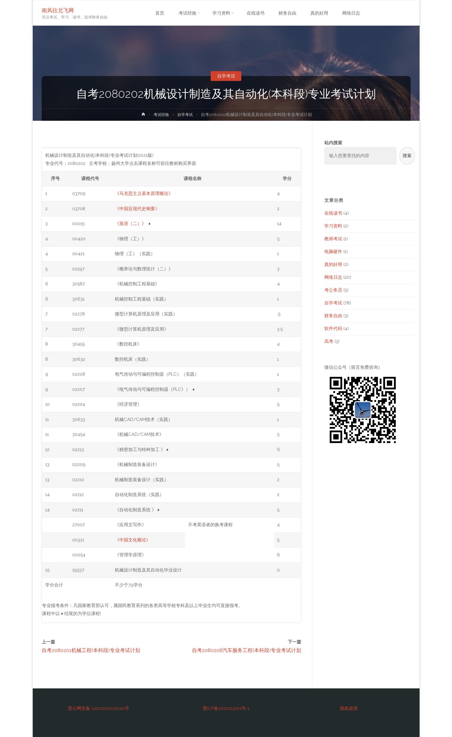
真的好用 (333, 264)
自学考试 (226, 76)
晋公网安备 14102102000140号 (98, 708)
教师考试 (333, 238)
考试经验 (161, 114)
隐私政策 (349, 708)
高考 (328, 341)
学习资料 (333, 226)
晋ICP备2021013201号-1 (226, 708)
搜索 (407, 155)
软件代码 (333, 328)
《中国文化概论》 (133, 540)
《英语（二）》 (130, 223)
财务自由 (333, 315)
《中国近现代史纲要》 (137, 208)
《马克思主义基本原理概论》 (144, 193)
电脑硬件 (333, 251)
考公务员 (333, 290)
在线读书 (333, 213)
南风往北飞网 (58, 10)
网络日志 (333, 277)
